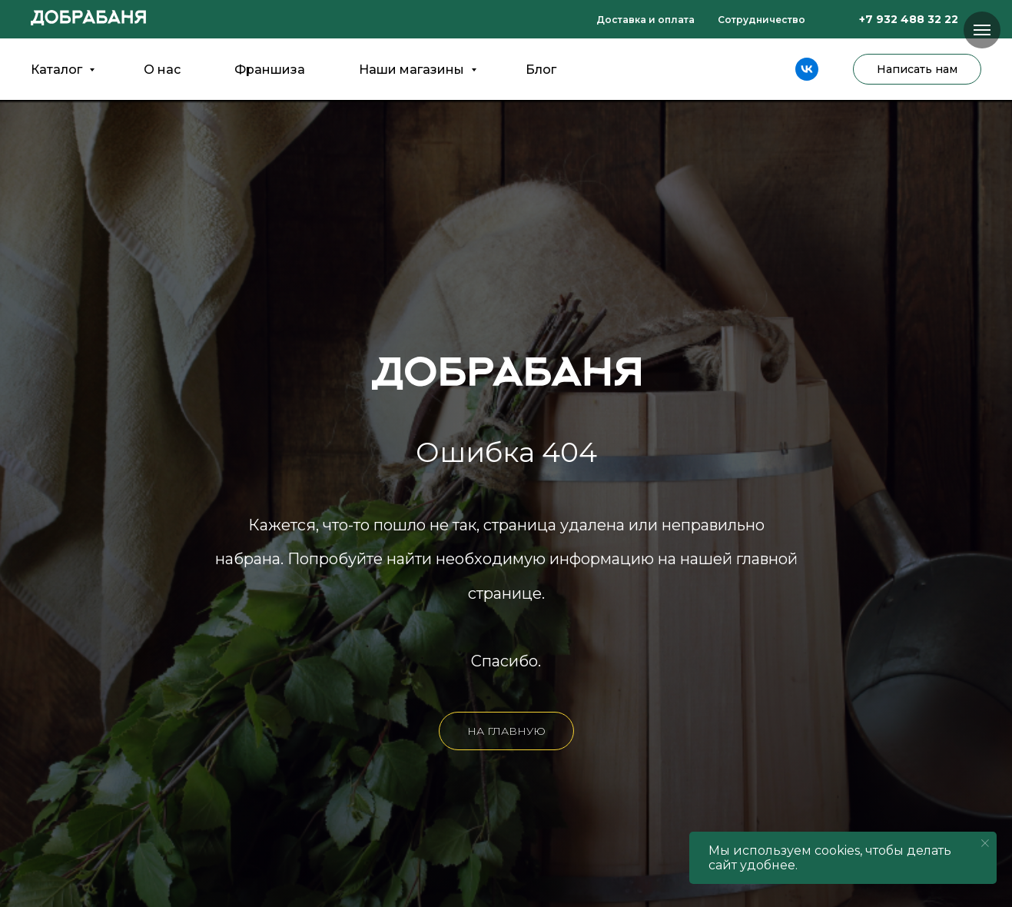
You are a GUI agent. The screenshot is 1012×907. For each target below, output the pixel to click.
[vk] (806, 69)
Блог (541, 69)
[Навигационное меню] (982, 30)
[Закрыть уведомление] (985, 843)
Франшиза (269, 69)
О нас (162, 69)
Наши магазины (413, 69)
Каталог (58, 69)
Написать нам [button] (917, 69)
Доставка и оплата (645, 19)
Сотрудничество (761, 19)
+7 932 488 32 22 (908, 19)
